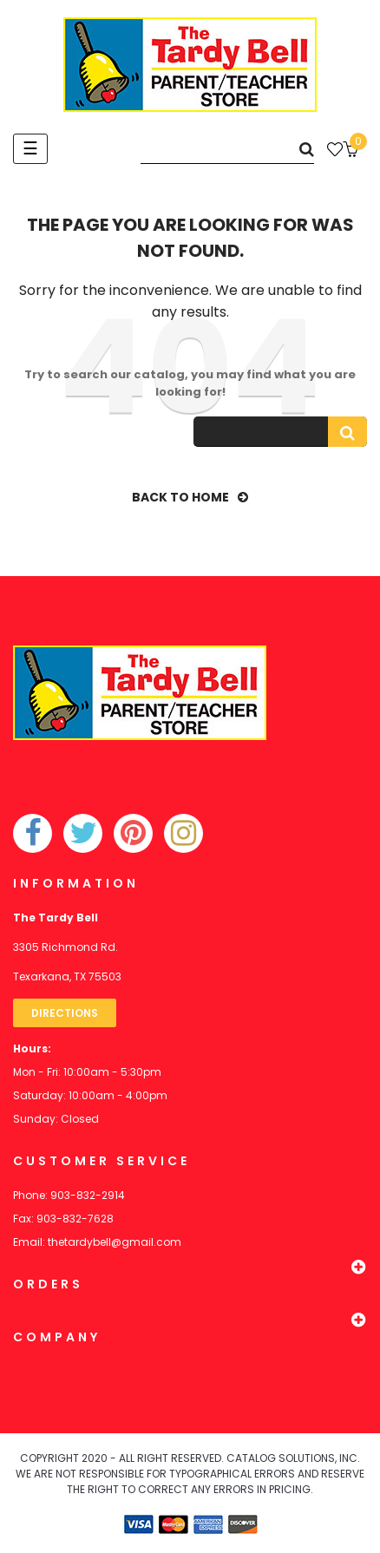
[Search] (227, 149)
